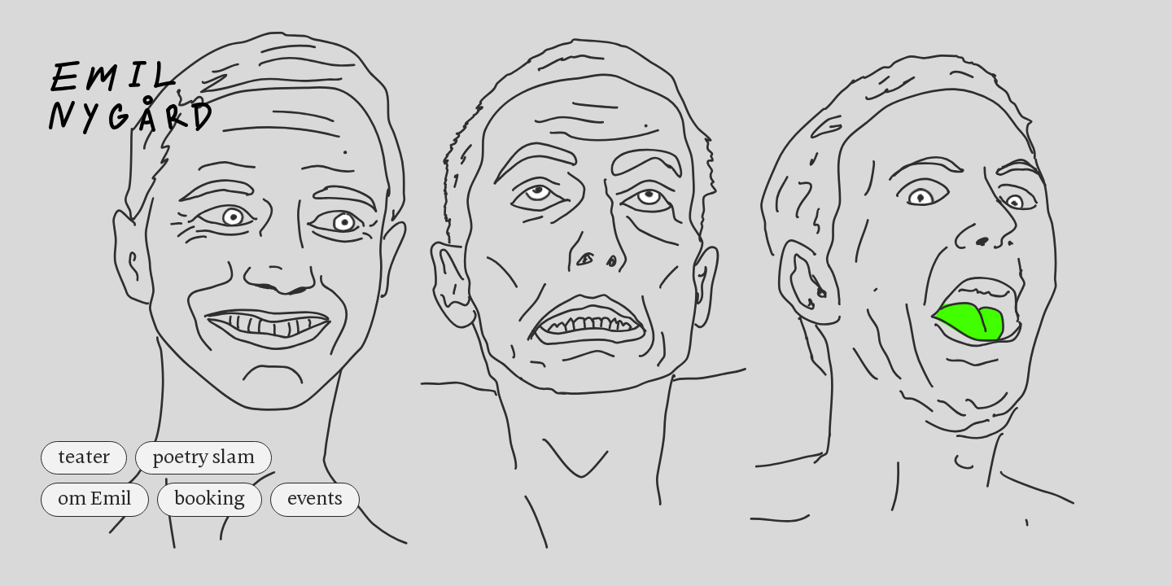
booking (209, 499)
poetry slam (203, 457)
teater (84, 457)
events (315, 499)
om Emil (95, 499)
